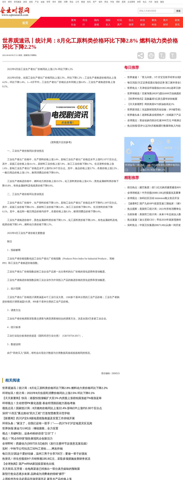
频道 (162, 2)
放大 (162, 55)
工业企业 (49, 358)
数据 (83, 2)
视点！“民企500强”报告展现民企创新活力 (27, 438)
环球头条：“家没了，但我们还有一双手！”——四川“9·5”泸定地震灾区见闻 (47, 423)
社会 (73, 24)
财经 (10, 2)
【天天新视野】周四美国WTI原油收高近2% (150, 104)
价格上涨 (28, 358)
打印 (151, 55)
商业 (106, 2)
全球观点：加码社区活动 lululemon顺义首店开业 (153, 198)
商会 (71, 2)
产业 (37, 2)
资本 (54, 2)
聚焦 (154, 20)
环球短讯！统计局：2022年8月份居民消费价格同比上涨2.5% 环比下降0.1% (48, 393)
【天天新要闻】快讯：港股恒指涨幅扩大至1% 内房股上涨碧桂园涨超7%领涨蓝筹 (52, 398)
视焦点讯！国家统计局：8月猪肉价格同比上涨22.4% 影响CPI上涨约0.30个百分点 (52, 408)
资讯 (177, 24)
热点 (145, 2)
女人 (108, 24)
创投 (31, 2)
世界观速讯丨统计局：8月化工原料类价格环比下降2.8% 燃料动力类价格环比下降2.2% (55, 388)
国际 (108, 20)
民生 (85, 20)
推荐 (131, 24)
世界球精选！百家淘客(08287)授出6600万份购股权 (154, 93)
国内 (96, 20)
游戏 (96, 24)
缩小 (173, 55)
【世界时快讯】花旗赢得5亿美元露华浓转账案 (152, 99)
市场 (112, 2)
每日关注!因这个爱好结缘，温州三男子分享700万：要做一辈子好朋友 (44, 453)
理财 (118, 2)
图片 (165, 20)
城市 (100, 2)
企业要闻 (131, 2)
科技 (142, 20)
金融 (42, 2)
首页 (4, 2)
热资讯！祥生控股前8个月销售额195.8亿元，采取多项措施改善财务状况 (46, 458)
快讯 (89, 2)
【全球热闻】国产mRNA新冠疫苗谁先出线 (28, 463)
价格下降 (17, 358)
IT (84, 24)
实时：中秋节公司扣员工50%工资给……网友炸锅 (32, 448)
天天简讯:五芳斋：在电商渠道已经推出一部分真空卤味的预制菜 (41, 468)
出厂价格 (38, 358)
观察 (60, 2)
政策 (25, 2)
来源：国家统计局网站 (27, 55)
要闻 (73, 20)
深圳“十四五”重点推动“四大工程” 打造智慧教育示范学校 (36, 413)
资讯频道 (17, 2)
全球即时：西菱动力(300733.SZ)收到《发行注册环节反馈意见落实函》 (45, 443)
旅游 (156, 2)
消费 (66, 2)
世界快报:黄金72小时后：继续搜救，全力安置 (30, 428)
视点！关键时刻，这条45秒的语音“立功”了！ (29, 433)
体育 (139, 2)
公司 (77, 2)
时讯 (119, 20)
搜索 (178, 11)
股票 (124, 2)
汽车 (150, 2)
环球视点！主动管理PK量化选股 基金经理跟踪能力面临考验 (38, 403)
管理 (48, 2)
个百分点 (59, 358)
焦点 (131, 20)
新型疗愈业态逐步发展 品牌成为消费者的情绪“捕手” (33, 473)
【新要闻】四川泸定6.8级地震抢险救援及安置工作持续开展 (38, 418)
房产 (95, 2)
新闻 (177, 20)
